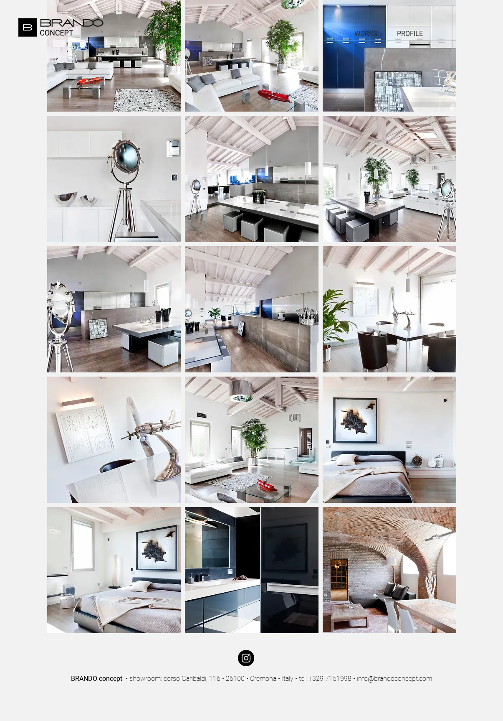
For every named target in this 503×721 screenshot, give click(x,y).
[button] (114, 179)
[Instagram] (246, 658)
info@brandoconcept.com (394, 679)
